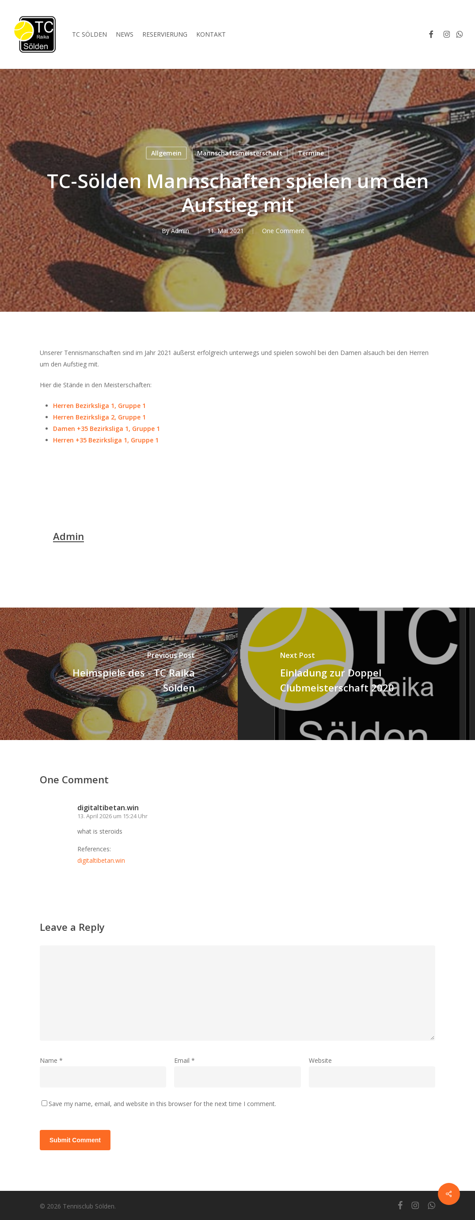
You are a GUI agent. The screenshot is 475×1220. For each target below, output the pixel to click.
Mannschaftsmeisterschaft (239, 153)
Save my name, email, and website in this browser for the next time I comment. (162, 1103)
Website (320, 1060)
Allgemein (166, 153)
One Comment (283, 231)
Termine (311, 153)
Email (184, 1060)
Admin (180, 231)
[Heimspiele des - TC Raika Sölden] (119, 674)
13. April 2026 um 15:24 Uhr (112, 816)
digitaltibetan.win (108, 807)
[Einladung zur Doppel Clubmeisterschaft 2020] (356, 674)
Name (51, 1060)
